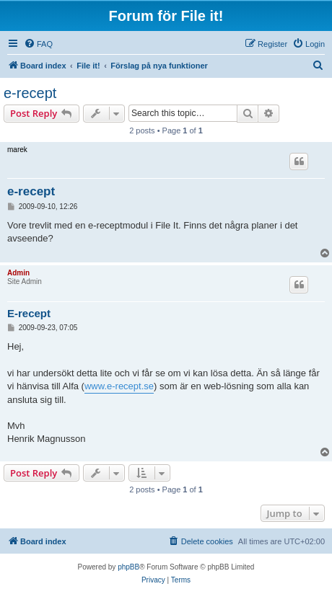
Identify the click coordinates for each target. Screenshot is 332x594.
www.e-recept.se (119, 386)
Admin (18, 273)
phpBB (128, 567)
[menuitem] (38, 44)
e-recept (30, 93)
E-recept (29, 313)
